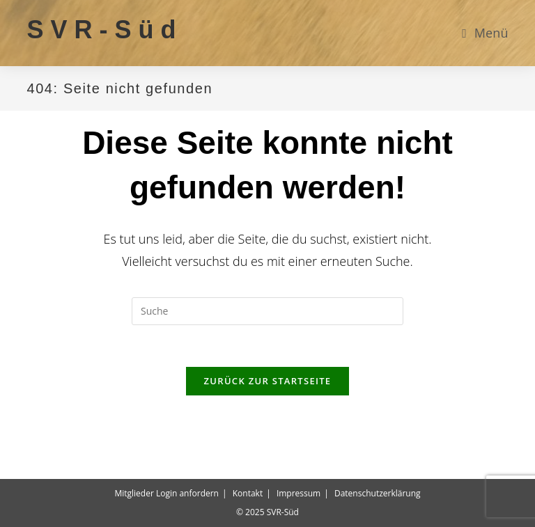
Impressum (298, 493)
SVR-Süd (104, 29)
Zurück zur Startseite (268, 381)
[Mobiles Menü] (485, 32)
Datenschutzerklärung (377, 493)
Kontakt (248, 493)
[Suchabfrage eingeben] (267, 311)
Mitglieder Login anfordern (166, 493)
